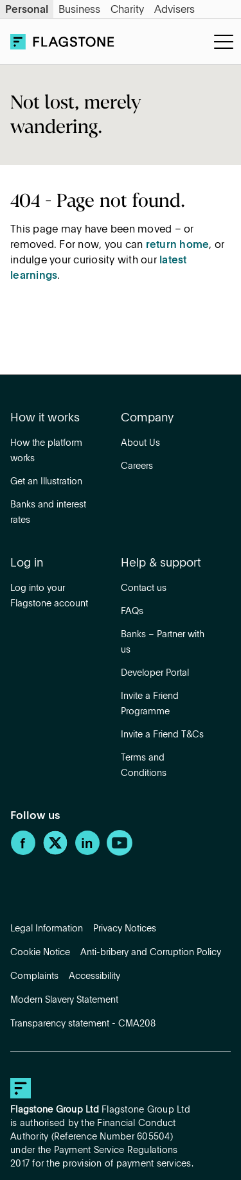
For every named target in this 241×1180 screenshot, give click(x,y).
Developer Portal (155, 673)
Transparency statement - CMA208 (83, 1023)
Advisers (174, 10)
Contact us (143, 588)
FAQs (132, 611)
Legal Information (46, 928)
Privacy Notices (124, 928)
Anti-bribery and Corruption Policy (150, 952)
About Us (140, 443)
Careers (137, 466)
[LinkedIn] (87, 853)
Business (79, 10)
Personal (26, 10)
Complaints (34, 976)
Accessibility (94, 976)
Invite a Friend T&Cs (162, 734)
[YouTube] (119, 853)
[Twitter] (55, 853)
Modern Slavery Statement (64, 1000)
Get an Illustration (46, 481)
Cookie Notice (40, 952)
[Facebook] (23, 853)
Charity (127, 10)
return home (178, 245)
